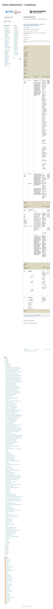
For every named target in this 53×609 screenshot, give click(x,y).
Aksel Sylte (7, 558)
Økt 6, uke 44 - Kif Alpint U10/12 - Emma (12, 370)
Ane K (15, 29)
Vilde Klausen (8, 600)
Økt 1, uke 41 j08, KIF (9, 520)
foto (5, 22)
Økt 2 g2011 (7, 492)
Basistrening (7, 30)
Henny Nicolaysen (9, 579)
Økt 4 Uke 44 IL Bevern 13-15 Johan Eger (12, 374)
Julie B (15, 45)
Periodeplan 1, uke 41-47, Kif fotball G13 (12, 411)
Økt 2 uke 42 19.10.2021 (9, 486)
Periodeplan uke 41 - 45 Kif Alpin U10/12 (12, 515)
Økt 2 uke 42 (8, 447)
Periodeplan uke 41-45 (9, 519)
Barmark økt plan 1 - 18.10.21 (10, 456)
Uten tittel (7, 451)
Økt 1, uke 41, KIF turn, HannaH (10, 528)
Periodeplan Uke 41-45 (9, 454)
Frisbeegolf (6, 37)
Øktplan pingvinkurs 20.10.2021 (10, 482)
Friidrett (6, 36)
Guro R (15, 36)
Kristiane (7, 592)
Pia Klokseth (8, 595)
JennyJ (15, 40)
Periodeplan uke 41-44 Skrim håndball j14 (12, 536)
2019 (6, 546)
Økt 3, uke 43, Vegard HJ (9, 443)
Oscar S (15, 50)
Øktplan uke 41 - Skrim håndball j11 (11, 442)
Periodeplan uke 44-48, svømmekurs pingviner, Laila (14, 378)
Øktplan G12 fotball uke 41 (10, 508)
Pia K (15, 51)
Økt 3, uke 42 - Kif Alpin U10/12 (10, 472)
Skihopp (6, 55)
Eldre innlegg (48, 349)
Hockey (6, 40)
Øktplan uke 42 (8, 463)
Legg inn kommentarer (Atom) (31, 350)
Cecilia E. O (16, 31)
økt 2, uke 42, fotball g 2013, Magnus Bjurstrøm (13, 475)
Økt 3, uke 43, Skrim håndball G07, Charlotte (12, 391)
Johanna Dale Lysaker (9, 585)
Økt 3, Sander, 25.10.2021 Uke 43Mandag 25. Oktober (14, 435)
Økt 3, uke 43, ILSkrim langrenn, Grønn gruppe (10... (14, 438)
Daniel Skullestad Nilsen (9, 570)
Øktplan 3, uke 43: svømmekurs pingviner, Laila (13, 414)
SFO (5, 54)
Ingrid (7, 582)
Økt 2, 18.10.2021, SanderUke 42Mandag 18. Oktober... (14, 496)
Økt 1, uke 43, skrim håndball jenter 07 (11, 403)
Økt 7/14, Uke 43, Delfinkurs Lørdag (11, 407)
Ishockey (6, 42)
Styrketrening (7, 58)
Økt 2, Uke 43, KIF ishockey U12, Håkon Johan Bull (13, 410)
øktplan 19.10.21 (8, 490)
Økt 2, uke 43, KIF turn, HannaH (10, 426)
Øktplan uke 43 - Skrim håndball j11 (11, 439)
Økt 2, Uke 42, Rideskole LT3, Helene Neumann (13, 464)
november (7, 365)
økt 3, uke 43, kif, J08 (9, 395)
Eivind (7, 572)
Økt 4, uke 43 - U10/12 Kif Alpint (10, 434)
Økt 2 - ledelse (8, 483)
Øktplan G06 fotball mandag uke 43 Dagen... (13, 446)
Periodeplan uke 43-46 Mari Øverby (11, 394)
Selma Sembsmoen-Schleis (10, 597)
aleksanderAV (16, 53)
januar (7, 543)
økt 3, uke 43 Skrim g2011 (10, 423)
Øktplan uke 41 (8, 452)
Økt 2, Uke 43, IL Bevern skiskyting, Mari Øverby (13, 387)
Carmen (7, 564)
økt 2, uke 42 (8, 491)
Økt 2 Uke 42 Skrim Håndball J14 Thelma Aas (13, 460)
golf (5, 64)
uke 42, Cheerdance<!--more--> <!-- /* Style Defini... (13, 448)
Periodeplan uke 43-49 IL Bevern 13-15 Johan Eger (13, 371)
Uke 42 (7, 462)
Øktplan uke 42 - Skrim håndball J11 (11, 440)
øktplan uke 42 (8, 466)
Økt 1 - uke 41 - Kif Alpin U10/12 (10, 516)
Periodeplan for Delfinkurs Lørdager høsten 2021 (13, 484)
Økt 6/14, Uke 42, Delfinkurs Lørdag (11, 406)
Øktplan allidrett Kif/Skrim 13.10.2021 (11, 527)
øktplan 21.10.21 (8, 480)
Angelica (7, 563)
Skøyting (6, 57)
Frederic (7, 573)
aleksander (7, 601)
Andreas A (15, 28)
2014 (6, 553)
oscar (7, 603)
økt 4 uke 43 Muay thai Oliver (10, 422)
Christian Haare (8, 567)
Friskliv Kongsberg (7, 38)
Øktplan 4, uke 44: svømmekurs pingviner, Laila (13, 379)
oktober (7, 366)
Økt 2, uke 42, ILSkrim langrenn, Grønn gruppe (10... (14, 499)
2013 (6, 554)
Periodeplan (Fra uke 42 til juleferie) (11, 495)
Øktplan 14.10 (8, 523)
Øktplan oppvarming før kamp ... (12, 459)
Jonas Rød (7, 588)
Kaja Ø (15, 46)
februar (7, 542)
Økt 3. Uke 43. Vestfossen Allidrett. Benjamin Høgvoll (14, 436)
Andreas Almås (8, 560)
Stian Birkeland (8, 598)
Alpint (6, 28)
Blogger (30, 606)
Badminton (6, 29)
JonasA (15, 44)
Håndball (6, 41)
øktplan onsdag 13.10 (9, 535)
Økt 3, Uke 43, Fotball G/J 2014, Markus (12, 418)
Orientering (6, 50)
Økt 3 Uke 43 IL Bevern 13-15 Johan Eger (12, 431)
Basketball (6, 31)
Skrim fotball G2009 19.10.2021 (10, 494)
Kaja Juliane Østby (9, 591)
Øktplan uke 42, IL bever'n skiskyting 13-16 (12, 487)
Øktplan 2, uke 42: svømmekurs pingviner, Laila (13, 470)
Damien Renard (8, 569)
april (6, 539)
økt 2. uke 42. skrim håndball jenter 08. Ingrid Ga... (13, 478)
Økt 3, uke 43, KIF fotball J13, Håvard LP (12, 386)
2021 (6, 362)
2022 (6, 361)
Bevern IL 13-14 (29, 316)
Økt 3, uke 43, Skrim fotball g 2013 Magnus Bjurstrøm (14, 415)
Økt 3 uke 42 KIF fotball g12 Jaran (11, 383)
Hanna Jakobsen (8, 576)
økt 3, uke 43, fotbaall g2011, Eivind (11, 419)
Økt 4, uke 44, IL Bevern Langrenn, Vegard (12, 367)
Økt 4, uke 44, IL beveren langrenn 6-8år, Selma (13, 382)
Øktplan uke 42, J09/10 (9, 468)
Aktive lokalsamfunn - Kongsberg (19, 5)
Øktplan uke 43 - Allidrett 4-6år (10, 455)
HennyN (15, 38)
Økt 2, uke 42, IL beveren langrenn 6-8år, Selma (13, 500)
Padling (6, 51)
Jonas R (15, 43)
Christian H (16, 32)
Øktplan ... (11, 450)
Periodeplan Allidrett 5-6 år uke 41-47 (11, 531)
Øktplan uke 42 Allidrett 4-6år (10, 458)
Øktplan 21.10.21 (8, 471)
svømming (6, 65)
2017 (6, 549)
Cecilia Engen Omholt (9, 566)
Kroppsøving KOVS (8, 47)
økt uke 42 (7, 399)
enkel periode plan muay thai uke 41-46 (12, 479)
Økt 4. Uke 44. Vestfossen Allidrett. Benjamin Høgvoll (14, 375)
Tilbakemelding (7, 18)
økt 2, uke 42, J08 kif (9, 467)
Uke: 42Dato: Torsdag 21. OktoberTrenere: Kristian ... (14, 504)
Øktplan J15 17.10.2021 (9, 507)
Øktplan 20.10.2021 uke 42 (10, 474)
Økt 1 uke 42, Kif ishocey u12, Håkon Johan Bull (13, 476)
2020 (6, 545)
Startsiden (36, 349)
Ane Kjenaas (8, 561)
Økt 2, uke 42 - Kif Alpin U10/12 (10, 503)
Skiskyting (6, 56)
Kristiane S (16, 47)
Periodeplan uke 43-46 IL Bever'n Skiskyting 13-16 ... (14, 430)
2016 (6, 550)
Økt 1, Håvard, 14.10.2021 (10, 511)
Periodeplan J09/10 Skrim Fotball (11, 532)
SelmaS (15, 52)
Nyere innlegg (26, 349)
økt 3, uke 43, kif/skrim (9, 402)
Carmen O (15, 30)
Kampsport (6, 45)
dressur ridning (7, 63)
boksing (6, 62)
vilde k (15, 54)
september (7, 538)
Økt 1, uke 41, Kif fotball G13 (10, 524)
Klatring (6, 46)
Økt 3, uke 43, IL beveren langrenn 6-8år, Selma (13, 427)
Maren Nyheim (8, 594)
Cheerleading (7, 32)
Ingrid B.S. (15, 39)
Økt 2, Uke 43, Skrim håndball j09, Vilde (12, 390)
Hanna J (15, 37)
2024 (6, 358)
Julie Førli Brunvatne (9, 589)
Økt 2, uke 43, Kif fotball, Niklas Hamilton (12, 398)
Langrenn (35, 316)
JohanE (32, 316)
